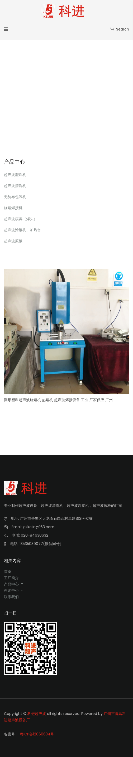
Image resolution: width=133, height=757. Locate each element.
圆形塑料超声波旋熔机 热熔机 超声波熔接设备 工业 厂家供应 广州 (58, 399)
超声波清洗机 (15, 185)
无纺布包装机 (15, 196)
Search (120, 29)
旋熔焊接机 (13, 207)
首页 (7, 571)
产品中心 (12, 584)
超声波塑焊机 (15, 174)
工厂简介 (11, 578)
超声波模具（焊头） (20, 218)
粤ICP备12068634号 (37, 734)
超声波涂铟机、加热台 (22, 230)
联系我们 (11, 596)
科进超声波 (36, 713)
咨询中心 (12, 590)
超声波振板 (13, 241)
